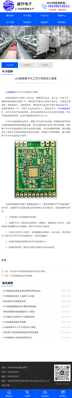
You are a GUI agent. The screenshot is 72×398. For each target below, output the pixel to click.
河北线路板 (16, 350)
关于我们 (27, 16)
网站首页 (10, 16)
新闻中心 (62, 16)
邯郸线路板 (43, 350)
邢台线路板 (50, 350)
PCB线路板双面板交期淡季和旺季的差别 (21, 291)
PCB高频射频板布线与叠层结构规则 (19, 306)
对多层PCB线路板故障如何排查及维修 (27, 271)
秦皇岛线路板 (36, 350)
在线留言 (44, 22)
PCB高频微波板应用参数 (21, 276)
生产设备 (10, 22)
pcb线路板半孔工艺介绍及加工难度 (19, 327)
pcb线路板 (10, 92)
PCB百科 (9, 65)
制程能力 (27, 22)
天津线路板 (9, 350)
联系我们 (62, 22)
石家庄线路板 (23, 350)
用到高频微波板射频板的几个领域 (19, 312)
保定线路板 (57, 350)
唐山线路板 (29, 350)
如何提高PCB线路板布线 (14, 301)
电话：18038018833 (10, 372)
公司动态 (44, 65)
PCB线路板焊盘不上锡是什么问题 (18, 296)
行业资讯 (27, 65)
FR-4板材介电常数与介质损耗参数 (19, 317)
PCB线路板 (63, 108)
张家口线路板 (64, 350)
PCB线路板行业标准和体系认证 (17, 337)
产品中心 (44, 16)
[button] (34, 56)
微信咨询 (45, 393)
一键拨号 (27, 393)
